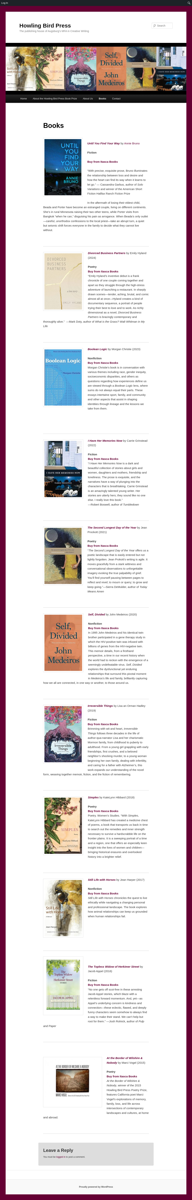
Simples (93, 797)
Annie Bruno (132, 143)
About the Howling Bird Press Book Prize (55, 98)
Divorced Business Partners (106, 253)
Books (102, 98)
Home (23, 98)
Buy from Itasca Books (102, 161)
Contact (116, 98)
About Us (88, 98)
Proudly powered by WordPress (96, 1187)
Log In (4, 2)
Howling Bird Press (45, 25)
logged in (60, 1157)
